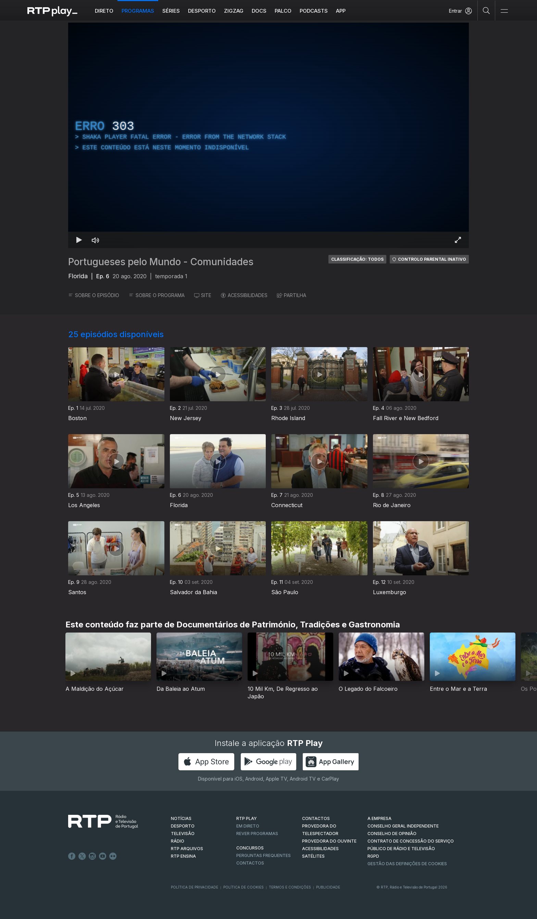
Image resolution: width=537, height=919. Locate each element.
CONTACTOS (316, 818)
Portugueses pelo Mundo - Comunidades (160, 262)
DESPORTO (183, 826)
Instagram (92, 856)
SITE (202, 295)
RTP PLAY (246, 818)
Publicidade (328, 887)
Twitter (82, 856)
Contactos (250, 863)
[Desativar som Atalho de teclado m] (95, 240)
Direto (104, 11)
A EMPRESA (379, 818)
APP (341, 11)
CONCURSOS (250, 847)
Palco (283, 11)
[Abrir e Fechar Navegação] (504, 11)
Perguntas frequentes (263, 855)
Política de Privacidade (194, 887)
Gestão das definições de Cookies (407, 863)
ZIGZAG (233, 11)
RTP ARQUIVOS (187, 848)
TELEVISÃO (183, 833)
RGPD (373, 856)
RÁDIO (177, 841)
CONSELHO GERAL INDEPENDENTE (403, 826)
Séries (171, 11)
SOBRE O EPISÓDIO (93, 295)
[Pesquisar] (486, 10)
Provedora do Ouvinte (329, 841)
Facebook (72, 856)
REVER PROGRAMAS (257, 833)
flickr (113, 856)
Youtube (103, 856)
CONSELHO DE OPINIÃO (391, 833)
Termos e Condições (290, 887)
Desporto (202, 11)
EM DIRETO (247, 826)
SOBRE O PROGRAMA (157, 295)
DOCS (259, 11)
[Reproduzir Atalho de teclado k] (79, 240)
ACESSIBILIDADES (244, 295)
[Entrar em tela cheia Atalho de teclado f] (458, 240)
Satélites (313, 856)
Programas (138, 11)
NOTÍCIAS (181, 818)
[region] (268, 135)
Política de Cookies (243, 887)
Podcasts (314, 11)
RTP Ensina (183, 856)
